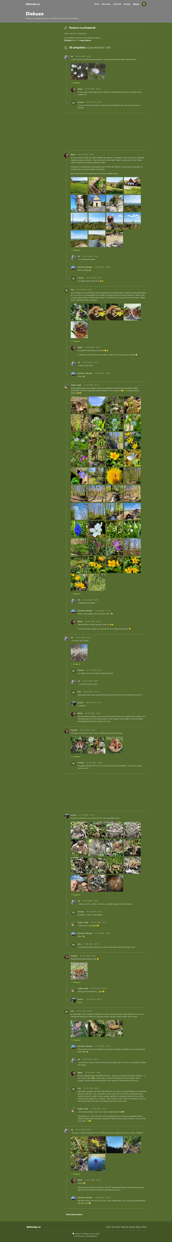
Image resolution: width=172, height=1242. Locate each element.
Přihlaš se (67, 40)
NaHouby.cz (33, 4)
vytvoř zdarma (85, 40)
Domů (96, 4)
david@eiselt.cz (92, 1236)
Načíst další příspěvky (74, 1214)
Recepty (127, 4)
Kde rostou (106, 4)
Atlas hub (117, 4)
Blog (144, 1227)
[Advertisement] (43, 60)
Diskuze (136, 4)
